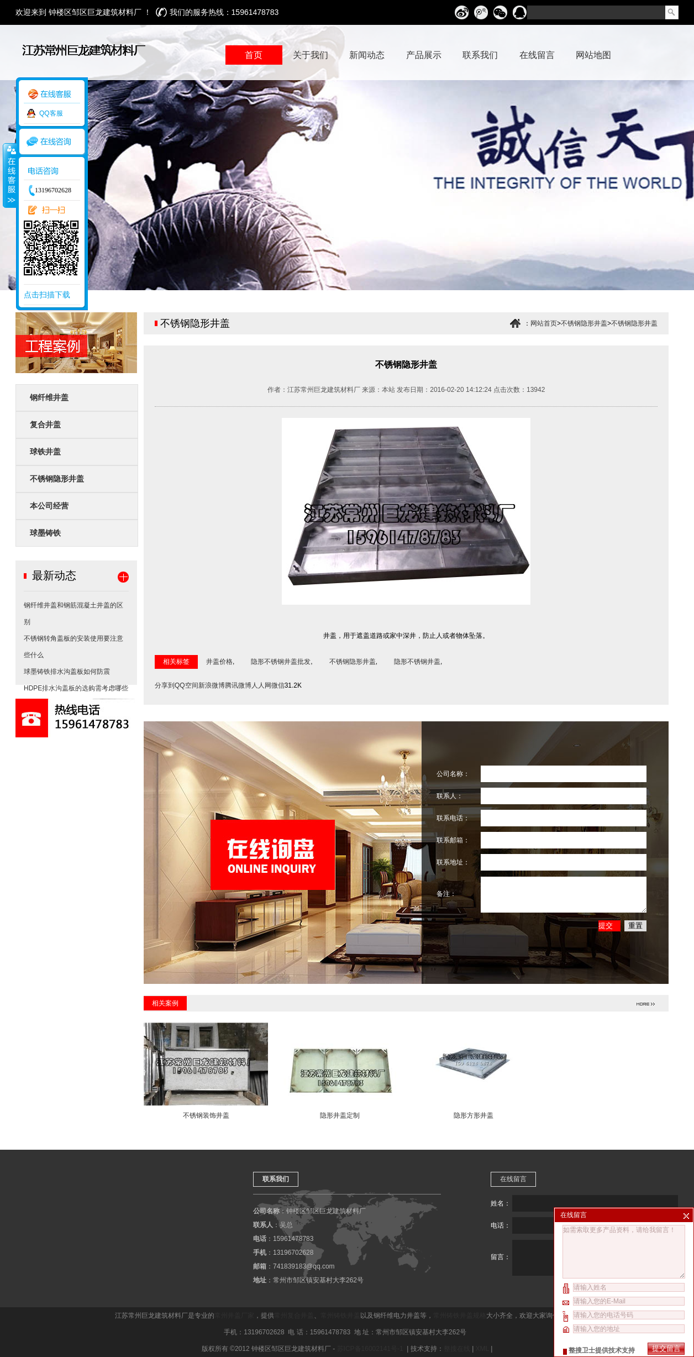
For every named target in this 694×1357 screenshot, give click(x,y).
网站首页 (543, 323)
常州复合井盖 (294, 1315)
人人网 (261, 685)
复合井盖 (45, 424)
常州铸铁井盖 (340, 1315)
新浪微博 (211, 685)
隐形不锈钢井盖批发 (281, 662)
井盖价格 (219, 662)
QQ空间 (186, 685)
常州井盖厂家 (234, 1315)
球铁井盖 (45, 451)
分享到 (165, 685)
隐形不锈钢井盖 (417, 662)
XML (482, 1349)
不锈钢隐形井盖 (57, 478)
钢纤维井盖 (49, 397)
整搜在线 (457, 1349)
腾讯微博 (238, 685)
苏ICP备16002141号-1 (371, 1349)
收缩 (9, 175)
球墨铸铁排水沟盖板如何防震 (67, 671)
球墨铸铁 (45, 532)
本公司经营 (49, 505)
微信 (278, 685)
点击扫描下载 (47, 294)
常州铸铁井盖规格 (459, 1315)
